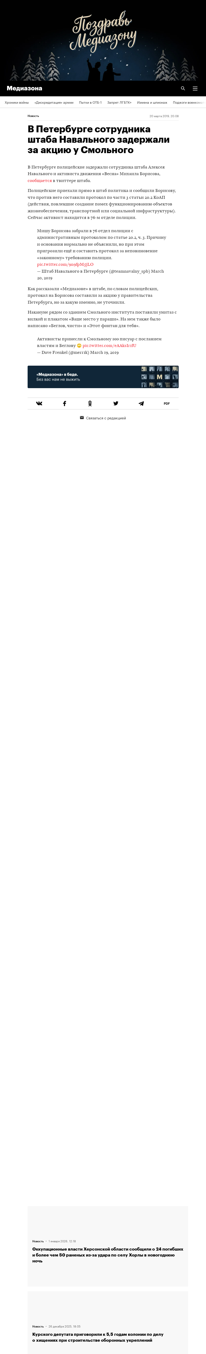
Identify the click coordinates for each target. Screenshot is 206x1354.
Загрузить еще (108, 1038)
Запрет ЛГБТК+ (119, 102)
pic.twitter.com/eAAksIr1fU (109, 346)
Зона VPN (12, 1293)
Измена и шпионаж (152, 102)
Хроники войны (17, 102)
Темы (9, 1252)
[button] (195, 88)
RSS (10, 1266)
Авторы (11, 1239)
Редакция (12, 1212)
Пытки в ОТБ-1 (90, 102)
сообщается (40, 181)
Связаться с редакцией (103, 417)
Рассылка (12, 1280)
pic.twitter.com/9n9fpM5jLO (65, 265)
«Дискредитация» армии (53, 102)
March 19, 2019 (104, 353)
